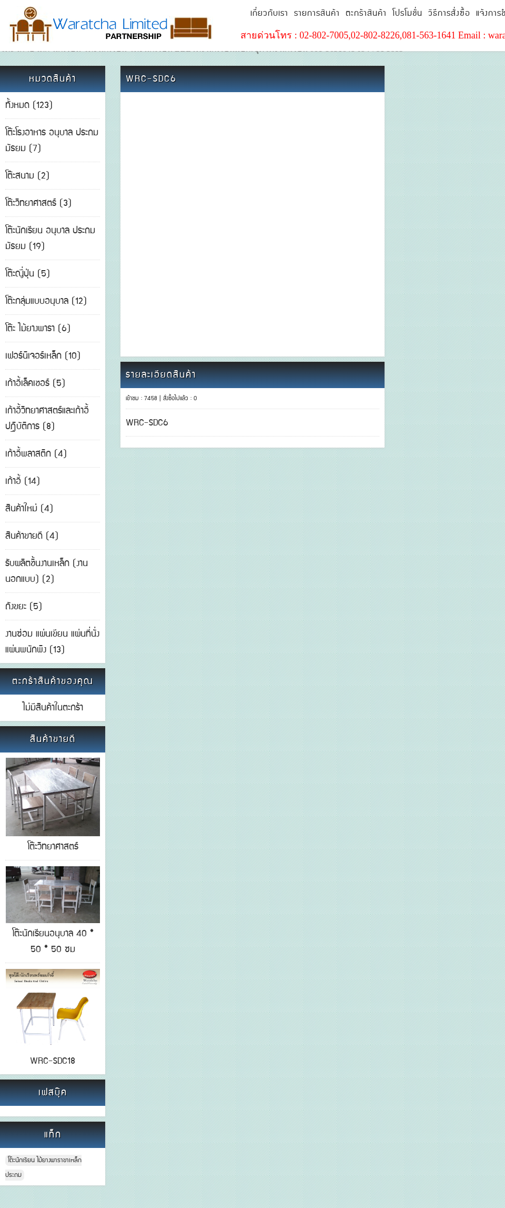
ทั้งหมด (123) (29, 105)
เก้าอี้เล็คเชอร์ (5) (35, 383)
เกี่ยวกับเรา (269, 13)
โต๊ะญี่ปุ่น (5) (27, 274)
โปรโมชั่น (407, 13)
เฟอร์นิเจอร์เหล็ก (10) (42, 356)
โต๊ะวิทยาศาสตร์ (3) (38, 203)
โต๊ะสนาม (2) (27, 176)
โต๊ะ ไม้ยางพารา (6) (37, 328)
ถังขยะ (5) (23, 607)
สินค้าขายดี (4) (31, 536)
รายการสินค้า (317, 13)
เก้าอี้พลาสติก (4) (36, 454)
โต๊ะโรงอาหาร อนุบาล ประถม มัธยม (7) (51, 140)
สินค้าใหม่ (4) (29, 509)
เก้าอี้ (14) (22, 481)
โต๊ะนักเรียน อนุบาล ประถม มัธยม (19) (50, 238)
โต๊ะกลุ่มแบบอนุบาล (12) (46, 301)
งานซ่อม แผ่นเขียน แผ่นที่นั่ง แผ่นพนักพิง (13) (52, 642)
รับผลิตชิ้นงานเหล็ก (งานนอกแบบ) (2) (46, 571)
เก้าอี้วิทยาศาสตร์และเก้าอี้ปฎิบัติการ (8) (47, 418)
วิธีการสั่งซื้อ (449, 13)
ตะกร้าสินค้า (366, 13)
